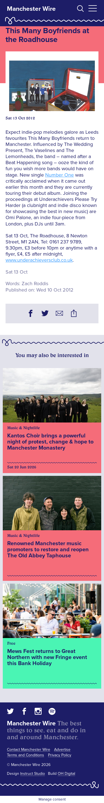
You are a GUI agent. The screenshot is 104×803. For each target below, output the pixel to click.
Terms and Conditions (25, 755)
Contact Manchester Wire (28, 749)
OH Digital (66, 773)
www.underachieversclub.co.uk (39, 260)
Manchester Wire (31, 9)
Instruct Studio (32, 773)
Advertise (62, 749)
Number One (59, 175)
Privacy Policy (59, 755)
